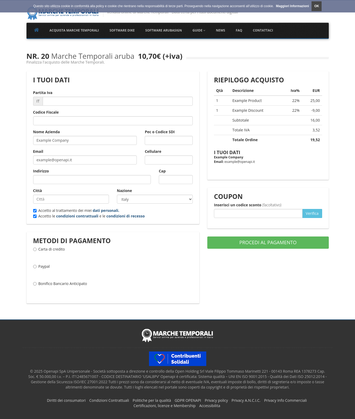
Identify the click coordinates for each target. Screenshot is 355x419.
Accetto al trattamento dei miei (76, 210)
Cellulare (153, 151)
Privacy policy (216, 400)
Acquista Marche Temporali (74, 30)
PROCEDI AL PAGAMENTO (268, 242)
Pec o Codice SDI (160, 131)
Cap (162, 170)
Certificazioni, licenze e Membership (165, 405)
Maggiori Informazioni (292, 6)
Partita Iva (42, 92)
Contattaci (263, 30)
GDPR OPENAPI (188, 400)
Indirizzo (41, 170)
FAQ (239, 30)
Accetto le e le (89, 216)
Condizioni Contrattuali (109, 400)
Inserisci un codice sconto (247, 204)
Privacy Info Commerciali (285, 400)
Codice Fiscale (46, 112)
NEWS (220, 30)
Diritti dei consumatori (66, 400)
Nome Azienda (46, 131)
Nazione (124, 190)
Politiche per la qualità (152, 400)
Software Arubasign (163, 30)
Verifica (312, 213)
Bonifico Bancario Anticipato (60, 286)
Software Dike (122, 30)
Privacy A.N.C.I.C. (245, 400)
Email (38, 151)
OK (316, 6)
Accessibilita (209, 405)
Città (37, 190)
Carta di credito (49, 252)
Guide (198, 30)
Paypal (41, 269)
